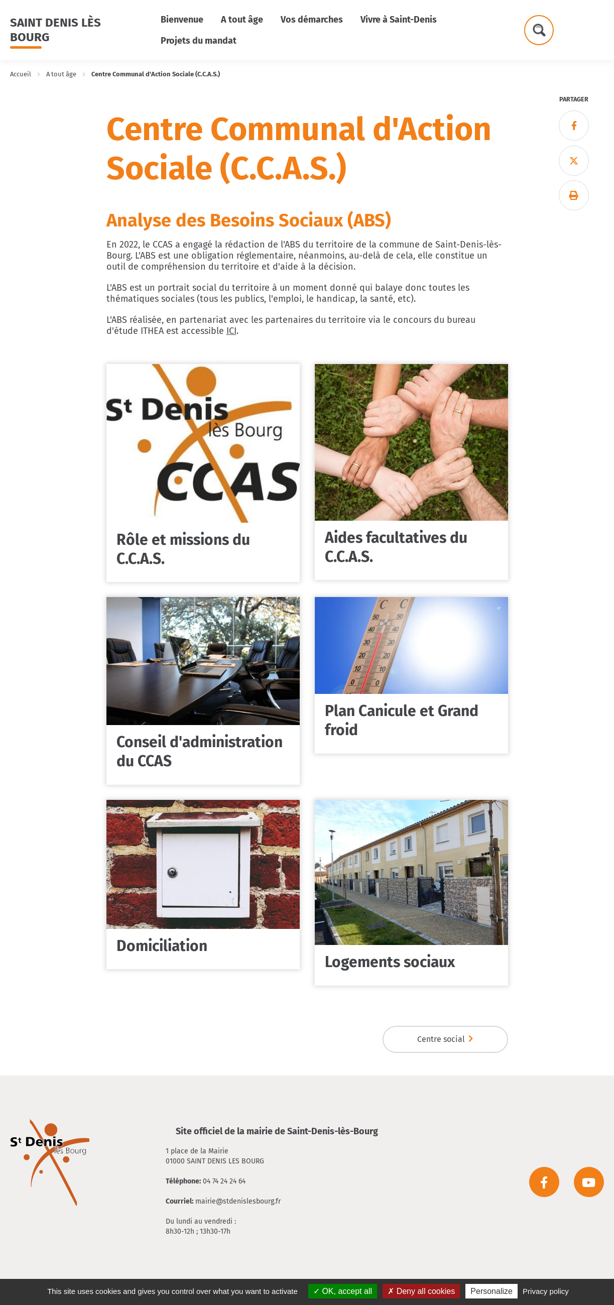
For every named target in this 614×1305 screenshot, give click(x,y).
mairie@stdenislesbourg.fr (238, 1201)
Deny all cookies (421, 1291)
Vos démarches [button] (312, 19)
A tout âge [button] (242, 19)
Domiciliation (161, 946)
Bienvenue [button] (182, 19)
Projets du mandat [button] (198, 40)
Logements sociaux (390, 962)
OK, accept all (342, 1291)
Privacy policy (546, 1291)
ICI (231, 330)
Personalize (491, 1291)
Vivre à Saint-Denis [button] (398, 19)
